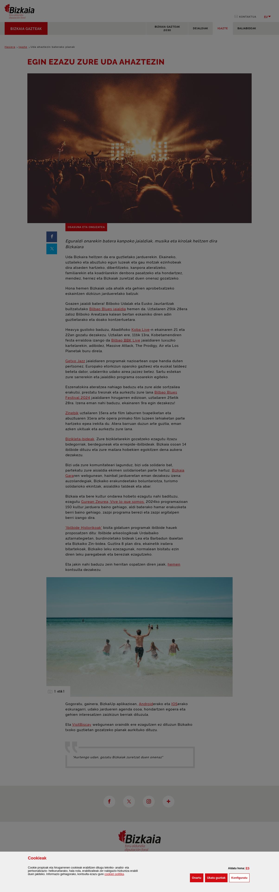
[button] (247, 868)
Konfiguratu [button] (240, 877)
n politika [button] (114, 874)
